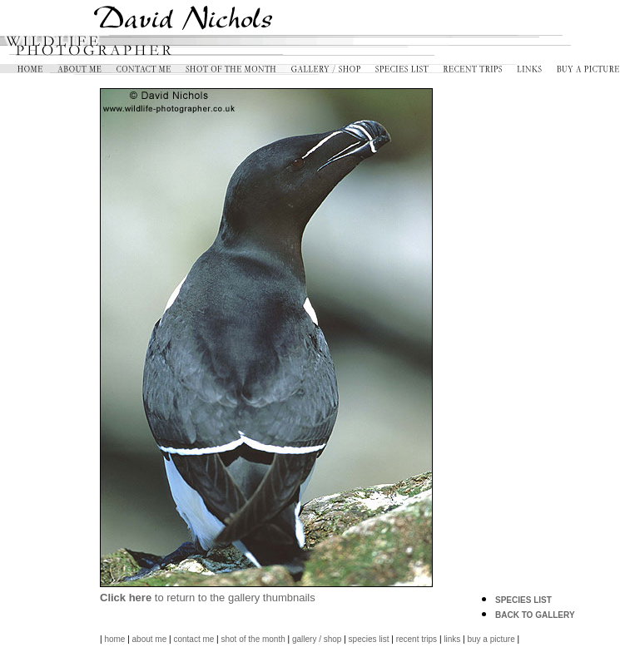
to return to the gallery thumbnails (207, 597)
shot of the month (253, 639)
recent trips (416, 639)
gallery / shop (316, 639)
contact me (193, 639)
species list (369, 639)
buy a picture (490, 639)
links (452, 639)
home (114, 639)
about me (149, 639)
